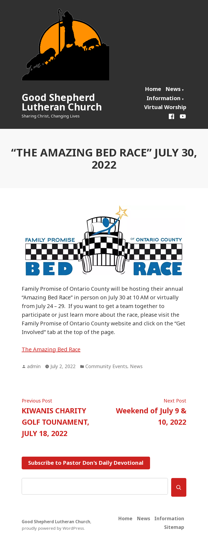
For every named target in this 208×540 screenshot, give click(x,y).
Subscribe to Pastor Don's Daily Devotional (86, 462)
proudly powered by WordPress (53, 528)
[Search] (178, 487)
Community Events (106, 366)
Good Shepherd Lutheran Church (62, 102)
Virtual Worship (165, 107)
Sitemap (174, 527)
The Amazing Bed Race (51, 349)
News (173, 89)
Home (153, 89)
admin (34, 366)
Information (164, 98)
